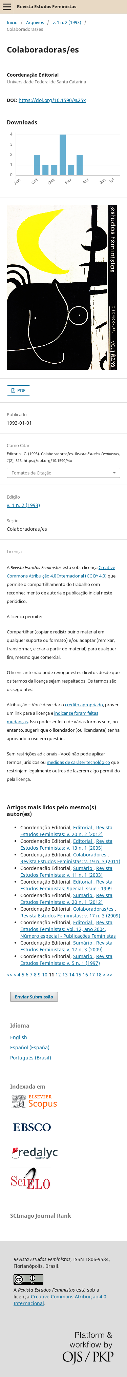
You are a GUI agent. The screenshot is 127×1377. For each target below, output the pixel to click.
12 (58, 974)
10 (44, 974)
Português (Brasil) (30, 1057)
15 (78, 974)
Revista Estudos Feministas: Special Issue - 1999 (66, 885)
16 (85, 974)
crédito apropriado (84, 705)
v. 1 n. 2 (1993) (66, 22)
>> (109, 974)
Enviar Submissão (34, 997)
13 (65, 974)
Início (12, 22)
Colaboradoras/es (94, 909)
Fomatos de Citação (31, 473)
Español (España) (29, 1047)
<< (9, 974)
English (18, 1037)
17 (92, 974)
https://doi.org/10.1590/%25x (52, 100)
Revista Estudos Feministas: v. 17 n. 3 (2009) (70, 915)
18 (99, 974)
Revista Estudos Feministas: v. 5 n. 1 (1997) (66, 959)
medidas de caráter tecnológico (78, 762)
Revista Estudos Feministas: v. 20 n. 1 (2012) (66, 898)
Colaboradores (90, 854)
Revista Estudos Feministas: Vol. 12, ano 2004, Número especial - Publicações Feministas (68, 929)
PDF (20, 390)
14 (72, 974)
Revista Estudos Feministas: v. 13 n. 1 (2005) (66, 844)
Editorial (83, 827)
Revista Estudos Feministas (46, 6)
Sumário (83, 868)
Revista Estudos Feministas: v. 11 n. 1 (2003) (66, 871)
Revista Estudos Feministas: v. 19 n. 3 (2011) (70, 861)
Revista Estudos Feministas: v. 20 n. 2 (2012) (66, 830)
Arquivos (35, 22)
